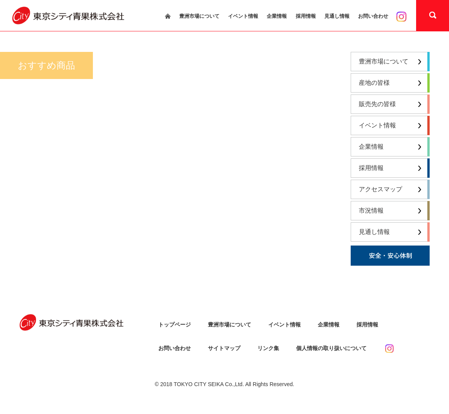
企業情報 (277, 16)
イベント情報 (243, 16)
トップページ (174, 324)
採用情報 (306, 16)
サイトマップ (224, 348)
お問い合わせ (373, 16)
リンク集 (268, 348)
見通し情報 (337, 16)
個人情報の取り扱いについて (331, 348)
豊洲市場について (199, 16)
